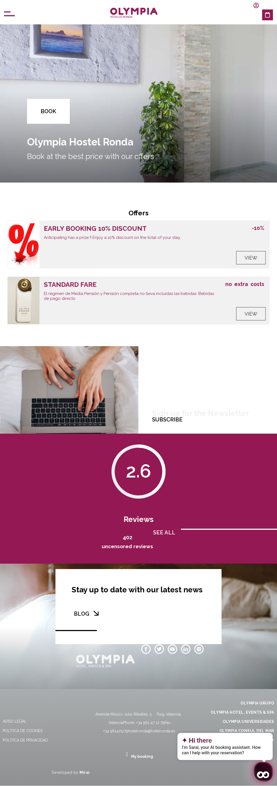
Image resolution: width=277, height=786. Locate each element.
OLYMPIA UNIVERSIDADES (248, 721)
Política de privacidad (25, 740)
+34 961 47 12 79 (150, 722)
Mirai (85, 772)
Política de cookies (22, 731)
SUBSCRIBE (167, 419)
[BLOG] (96, 613)
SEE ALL (164, 532)
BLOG (81, 613)
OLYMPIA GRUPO (257, 703)
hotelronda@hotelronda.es (151, 731)
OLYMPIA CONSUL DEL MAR (246, 731)
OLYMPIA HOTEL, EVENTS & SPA (242, 712)
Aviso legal (15, 721)
